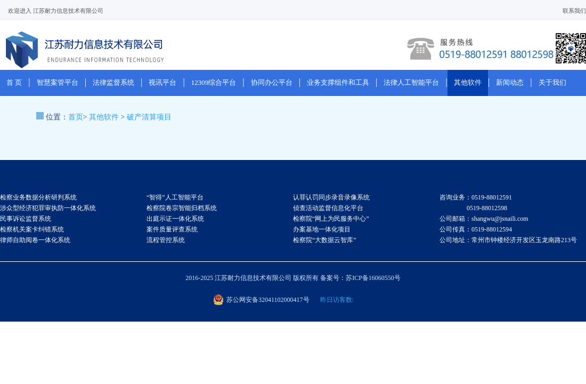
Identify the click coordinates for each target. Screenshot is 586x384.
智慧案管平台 (57, 82)
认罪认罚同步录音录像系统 (331, 197)
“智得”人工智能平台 (175, 197)
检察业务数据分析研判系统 (38, 197)
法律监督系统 (113, 82)
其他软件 (468, 82)
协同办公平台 (271, 82)
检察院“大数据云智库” (324, 240)
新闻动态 (510, 82)
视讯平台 (162, 82)
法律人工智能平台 (411, 82)
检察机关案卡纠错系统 (32, 229)
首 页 (14, 82)
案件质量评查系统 (172, 229)
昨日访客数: (337, 299)
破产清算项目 (149, 117)
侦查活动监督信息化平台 (328, 208)
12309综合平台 (214, 82)
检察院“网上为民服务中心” (331, 218)
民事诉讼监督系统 (25, 218)
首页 (75, 117)
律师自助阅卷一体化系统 (35, 240)
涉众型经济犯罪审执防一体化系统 (48, 208)
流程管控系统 (165, 240)
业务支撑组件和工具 (338, 82)
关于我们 (552, 82)
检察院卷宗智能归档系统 (181, 208)
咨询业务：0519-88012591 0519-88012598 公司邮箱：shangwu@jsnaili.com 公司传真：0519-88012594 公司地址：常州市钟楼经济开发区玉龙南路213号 (508, 219)
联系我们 (574, 10)
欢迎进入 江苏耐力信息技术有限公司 (55, 10)
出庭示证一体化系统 (175, 218)
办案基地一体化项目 (322, 229)
